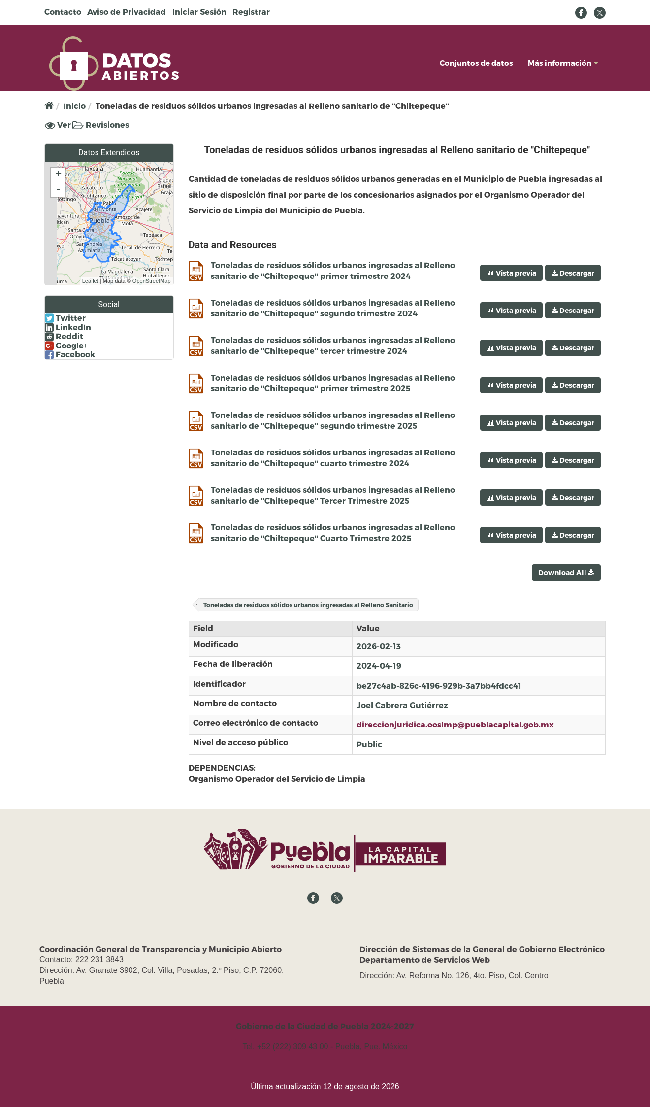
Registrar (251, 11)
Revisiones (100, 124)
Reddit (64, 336)
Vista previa (511, 273)
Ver (58, 125)
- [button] (58, 189)
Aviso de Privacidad (126, 11)
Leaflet (90, 281)
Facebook (70, 354)
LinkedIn (68, 327)
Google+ (66, 345)
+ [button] (58, 175)
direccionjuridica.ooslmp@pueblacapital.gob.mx (455, 724)
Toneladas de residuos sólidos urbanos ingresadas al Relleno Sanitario (308, 604)
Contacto (62, 11)
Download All (566, 572)
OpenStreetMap (151, 281)
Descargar (573, 273)
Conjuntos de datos (476, 62)
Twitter (65, 317)
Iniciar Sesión (199, 11)
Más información (563, 62)
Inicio (75, 105)
